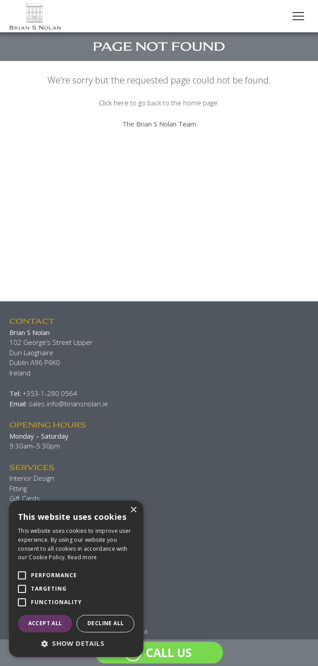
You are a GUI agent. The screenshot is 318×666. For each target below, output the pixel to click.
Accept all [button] (45, 623)
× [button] (133, 510)
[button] (76, 643)
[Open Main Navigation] (298, 16)
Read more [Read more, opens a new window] (82, 557)
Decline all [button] (105, 623)
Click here (114, 102)
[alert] (76, 579)
